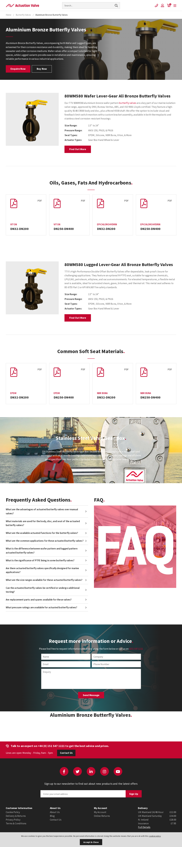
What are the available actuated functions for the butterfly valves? (42, 533)
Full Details (144, 827)
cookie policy (155, 836)
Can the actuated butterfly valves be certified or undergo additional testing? (43, 589)
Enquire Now (18, 68)
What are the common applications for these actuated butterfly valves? (45, 540)
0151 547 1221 (136, 648)
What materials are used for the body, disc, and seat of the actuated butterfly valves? (43, 523)
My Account (100, 812)
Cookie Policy (13, 812)
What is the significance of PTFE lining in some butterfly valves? (40, 560)
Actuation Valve (22, 5)
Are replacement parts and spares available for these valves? (39, 599)
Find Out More (77, 149)
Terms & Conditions (16, 823)
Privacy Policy (13, 819)
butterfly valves (127, 103)
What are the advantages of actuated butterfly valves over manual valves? (42, 511)
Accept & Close (90, 842)
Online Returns (102, 816)
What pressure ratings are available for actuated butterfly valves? (41, 607)
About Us (55, 812)
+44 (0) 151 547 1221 (51, 746)
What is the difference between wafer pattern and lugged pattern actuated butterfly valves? (41, 550)
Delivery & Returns (16, 816)
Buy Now (42, 68)
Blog (52, 816)
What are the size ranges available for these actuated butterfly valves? (44, 580)
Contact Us (66, 752)
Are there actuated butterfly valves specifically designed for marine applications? (42, 570)
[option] (32, 119)
